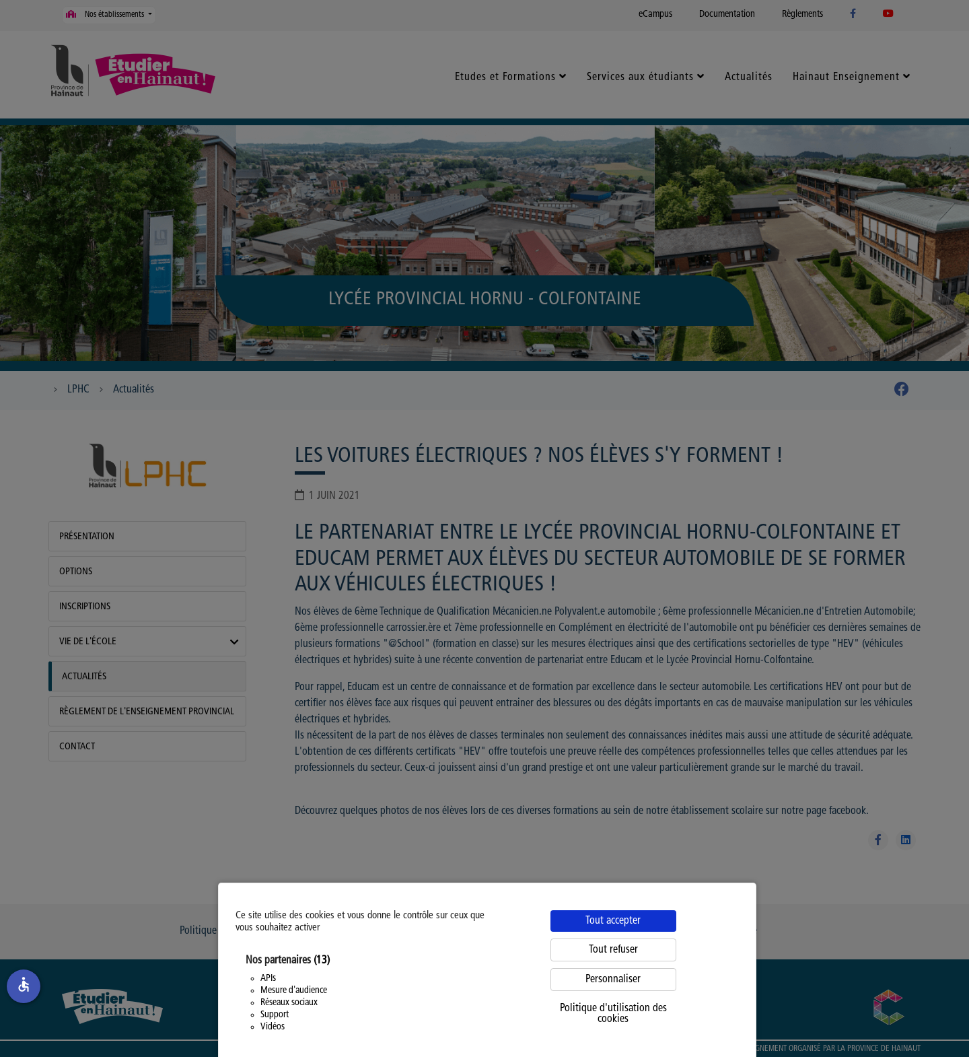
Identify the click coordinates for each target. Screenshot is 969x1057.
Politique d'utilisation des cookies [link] (613, 1014)
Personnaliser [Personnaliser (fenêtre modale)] (613, 979)
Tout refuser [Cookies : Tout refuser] (613, 950)
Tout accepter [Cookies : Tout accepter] (613, 921)
